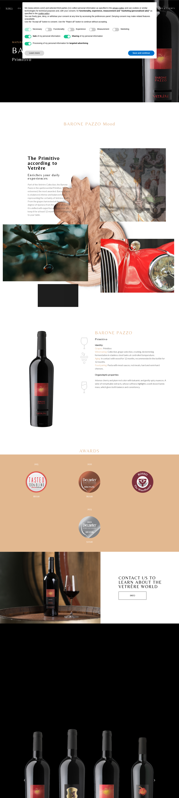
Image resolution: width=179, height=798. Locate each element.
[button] (24, 780)
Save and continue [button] (141, 53)
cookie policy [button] (43, 13)
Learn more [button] (34, 53)
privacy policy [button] (118, 8)
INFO (132, 595)
